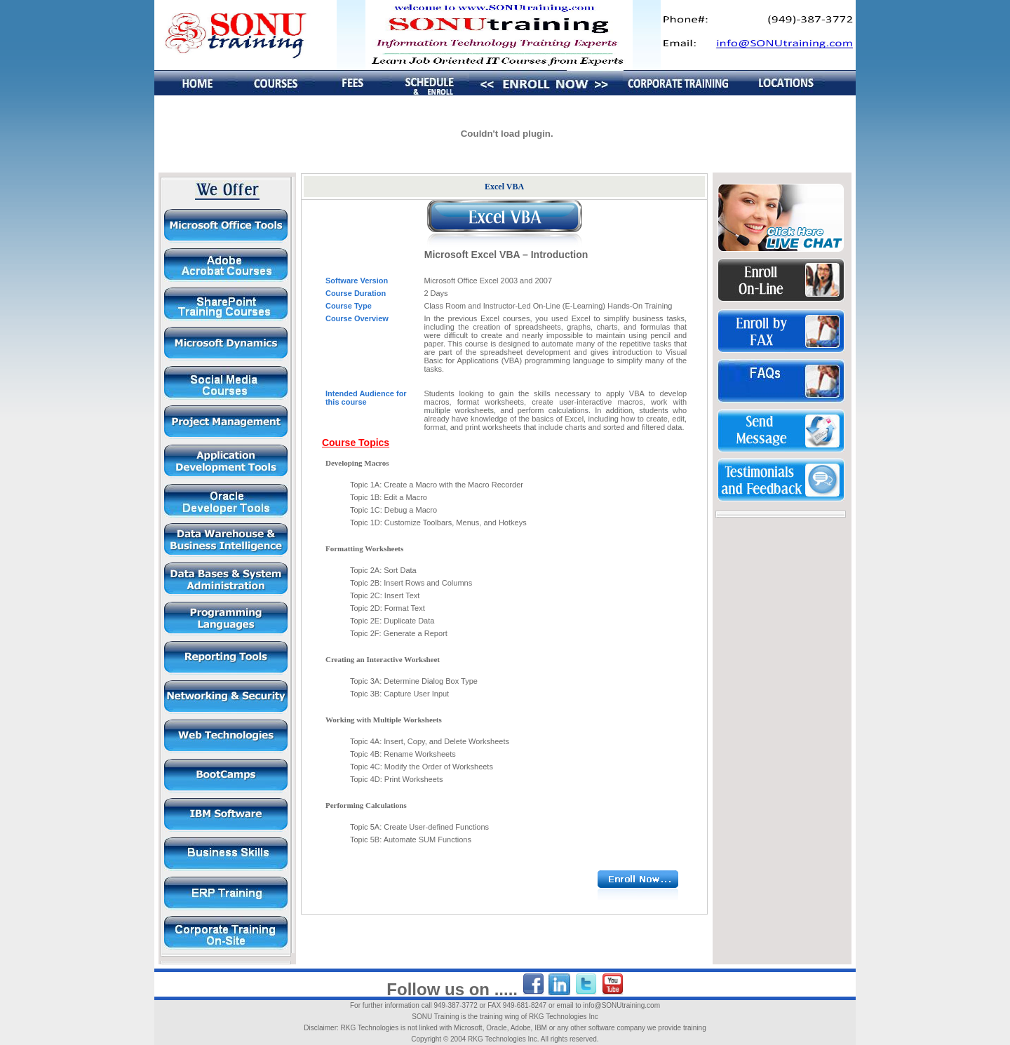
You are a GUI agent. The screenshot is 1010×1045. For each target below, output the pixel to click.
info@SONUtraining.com (621, 1005)
